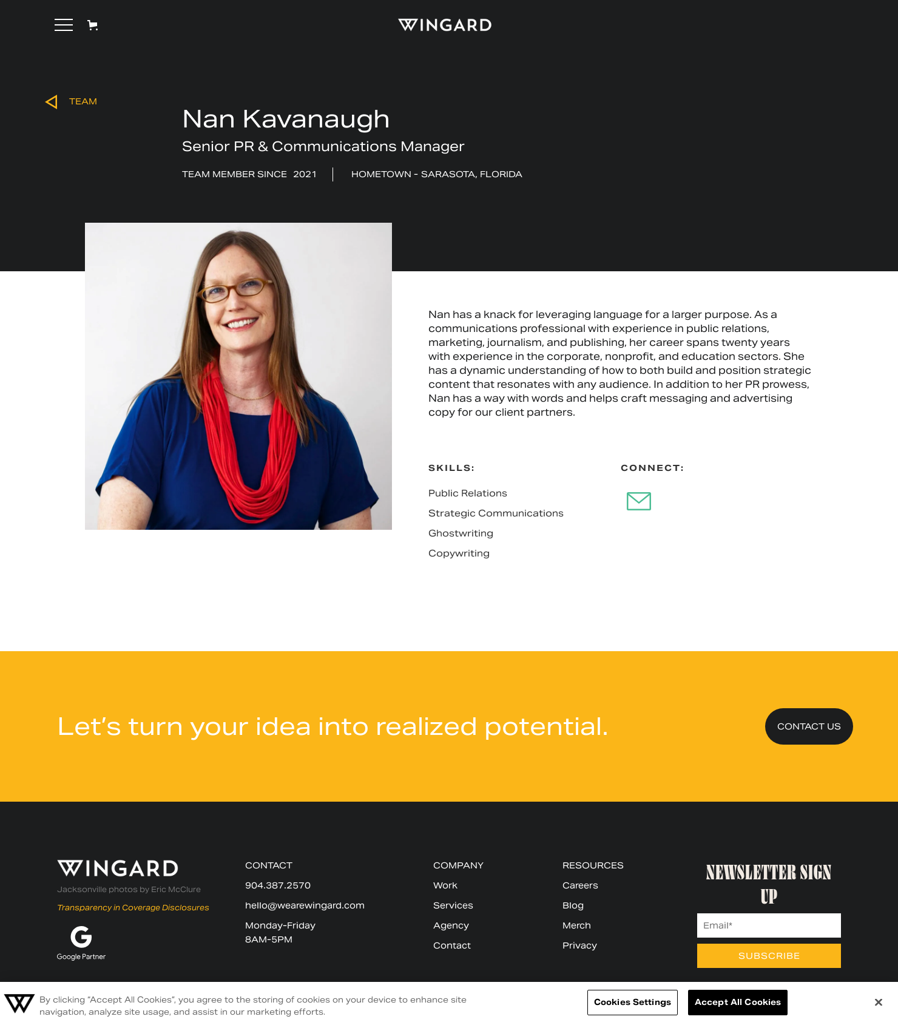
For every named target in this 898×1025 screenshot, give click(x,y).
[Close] (878, 1002)
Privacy (579, 945)
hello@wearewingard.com (305, 905)
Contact (452, 945)
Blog (573, 905)
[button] (63, 25)
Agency (451, 925)
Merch (576, 925)
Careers (580, 885)
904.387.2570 (278, 885)
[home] (439, 25)
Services (453, 905)
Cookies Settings (632, 1002)
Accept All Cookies (738, 1002)
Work (445, 885)
